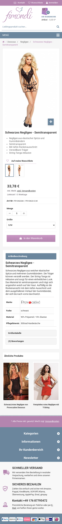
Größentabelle (14, 333)
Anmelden (53, 2)
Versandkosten (52, 421)
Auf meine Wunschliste (22, 161)
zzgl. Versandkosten (26, 191)
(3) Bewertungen (16, 341)
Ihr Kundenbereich (31, 449)
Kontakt (21, 2)
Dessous (11, 42)
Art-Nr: (10, 201)
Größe (10, 219)
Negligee (24, 42)
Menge (10, 208)
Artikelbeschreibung (17, 256)
